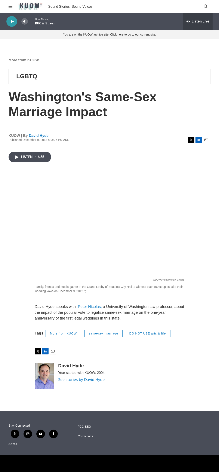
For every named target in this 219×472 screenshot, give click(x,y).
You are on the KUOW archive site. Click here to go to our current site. (109, 34)
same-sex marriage (103, 333)
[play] (11, 21)
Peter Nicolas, (90, 307)
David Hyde (39, 136)
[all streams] (198, 21)
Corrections (85, 436)
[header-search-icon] (206, 6)
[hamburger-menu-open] (10, 6)
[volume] (24, 21)
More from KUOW (24, 60)
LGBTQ (26, 76)
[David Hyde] (44, 376)
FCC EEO (84, 426)
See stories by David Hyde (81, 379)
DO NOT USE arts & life (147, 333)
